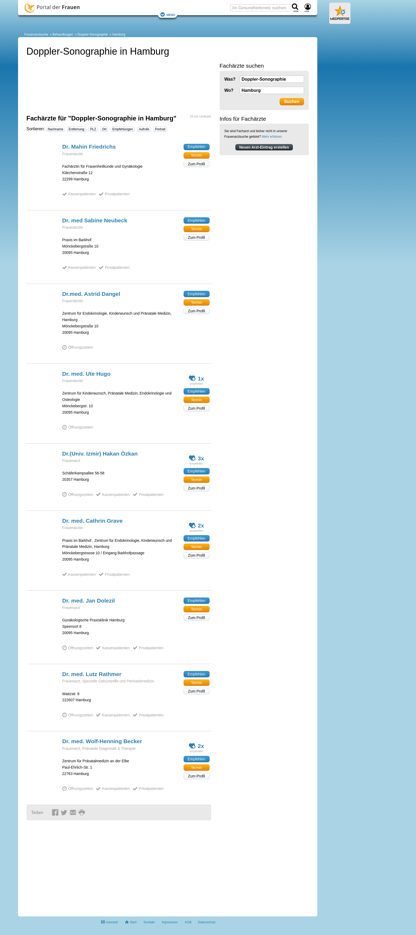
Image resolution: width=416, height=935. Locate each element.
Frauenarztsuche (36, 34)
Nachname (55, 129)
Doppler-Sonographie (92, 34)
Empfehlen (196, 147)
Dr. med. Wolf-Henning (102, 741)
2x (196, 525)
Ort (104, 129)
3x (196, 458)
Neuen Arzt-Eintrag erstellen (264, 147)
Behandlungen (63, 34)
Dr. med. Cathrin (92, 521)
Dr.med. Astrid (91, 294)
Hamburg (118, 34)
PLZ (93, 129)
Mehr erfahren (272, 136)
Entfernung (76, 129)
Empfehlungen (122, 129)
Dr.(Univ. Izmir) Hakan (100, 454)
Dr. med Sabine (94, 220)
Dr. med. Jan (88, 601)
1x (196, 378)
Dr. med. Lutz (92, 674)
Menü (167, 14)
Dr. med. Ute (86, 374)
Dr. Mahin (89, 147)
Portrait (160, 129)
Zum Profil (196, 164)
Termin (196, 155)
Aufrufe (144, 129)
